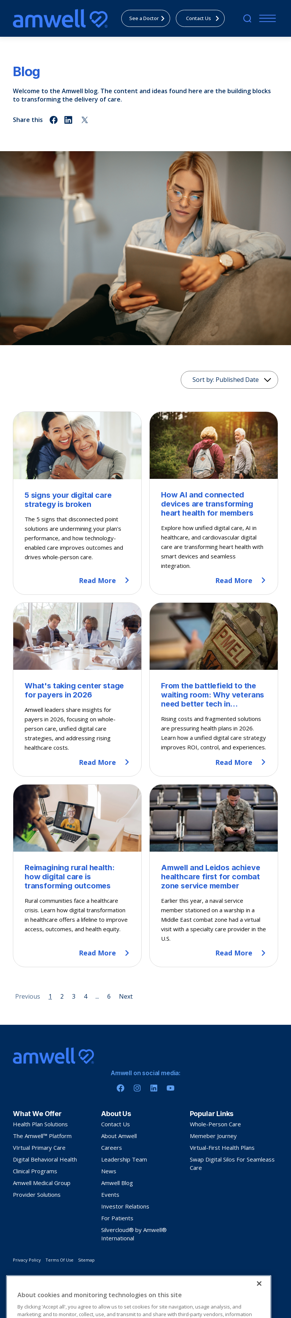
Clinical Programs (35, 1171)
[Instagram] (137, 1088)
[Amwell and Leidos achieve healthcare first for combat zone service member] (213, 876)
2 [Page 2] (62, 996)
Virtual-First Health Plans (222, 1147)
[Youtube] (170, 1088)
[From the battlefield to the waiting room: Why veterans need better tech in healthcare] (213, 689)
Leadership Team (124, 1159)
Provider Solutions (37, 1194)
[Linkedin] (154, 1088)
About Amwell (119, 1136)
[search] (247, 18)
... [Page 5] (97, 996)
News (108, 1171)
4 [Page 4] (85, 996)
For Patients (117, 1218)
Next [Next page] (126, 996)
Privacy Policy (27, 1260)
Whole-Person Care (215, 1124)
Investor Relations (125, 1206)
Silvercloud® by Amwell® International (134, 1234)
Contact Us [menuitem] (205, 18)
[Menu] (265, 18)
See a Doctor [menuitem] (149, 18)
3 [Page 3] (73, 996)
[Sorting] (229, 380)
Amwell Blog (117, 1183)
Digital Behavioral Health (45, 1159)
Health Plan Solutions (40, 1124)
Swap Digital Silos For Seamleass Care (232, 1163)
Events (110, 1194)
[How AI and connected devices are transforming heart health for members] (213, 503)
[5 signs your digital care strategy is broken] (77, 503)
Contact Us (115, 1124)
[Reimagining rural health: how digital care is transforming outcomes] (77, 876)
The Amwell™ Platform (42, 1136)
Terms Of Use (59, 1260)
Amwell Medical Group (41, 1183)
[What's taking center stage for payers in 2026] (77, 689)
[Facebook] (120, 1088)
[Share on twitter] (84, 120)
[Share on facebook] (53, 120)
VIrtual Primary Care (39, 1147)
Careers (111, 1147)
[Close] (259, 1305)
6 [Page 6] (109, 996)
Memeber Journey (213, 1136)
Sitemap (86, 1260)
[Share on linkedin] (69, 120)
